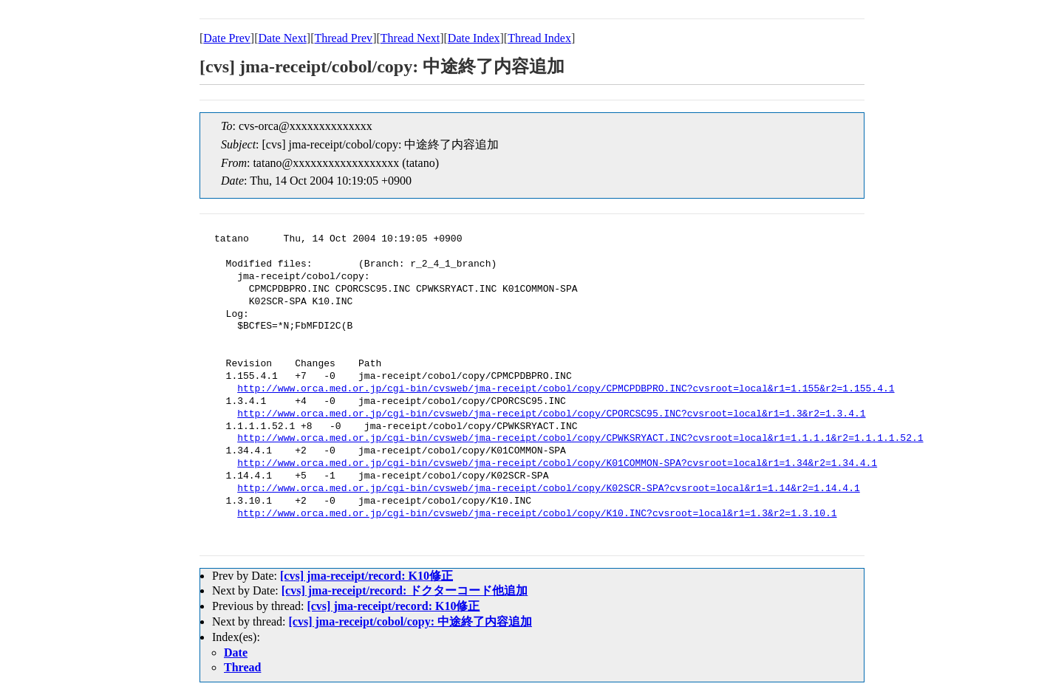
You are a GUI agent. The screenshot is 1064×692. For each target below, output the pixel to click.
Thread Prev (343, 38)
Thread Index (539, 38)
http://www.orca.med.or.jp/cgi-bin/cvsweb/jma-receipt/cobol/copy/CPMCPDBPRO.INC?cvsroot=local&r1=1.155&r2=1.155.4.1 (565, 389)
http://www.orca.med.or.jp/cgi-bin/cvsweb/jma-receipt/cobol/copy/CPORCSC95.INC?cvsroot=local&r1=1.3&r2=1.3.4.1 (551, 414)
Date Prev (226, 38)
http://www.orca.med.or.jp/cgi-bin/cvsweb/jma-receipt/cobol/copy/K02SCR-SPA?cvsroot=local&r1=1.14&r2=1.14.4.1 (548, 489)
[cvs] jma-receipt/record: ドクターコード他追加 (405, 590)
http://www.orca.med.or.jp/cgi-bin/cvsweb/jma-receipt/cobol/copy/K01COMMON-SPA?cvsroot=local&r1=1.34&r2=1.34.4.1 (557, 463)
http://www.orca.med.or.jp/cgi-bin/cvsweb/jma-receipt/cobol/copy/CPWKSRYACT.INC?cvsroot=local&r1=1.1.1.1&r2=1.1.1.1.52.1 (580, 438)
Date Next (283, 38)
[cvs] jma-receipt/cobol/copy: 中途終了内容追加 (410, 621)
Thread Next (410, 38)
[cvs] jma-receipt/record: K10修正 (366, 575)
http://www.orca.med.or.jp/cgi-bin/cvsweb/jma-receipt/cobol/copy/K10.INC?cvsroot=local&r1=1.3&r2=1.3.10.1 (536, 514)
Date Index (474, 38)
